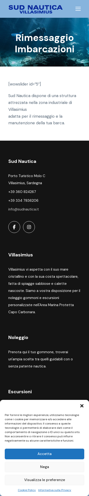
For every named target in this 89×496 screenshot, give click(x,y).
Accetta (44, 453)
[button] (82, 405)
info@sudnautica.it (23, 209)
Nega (44, 467)
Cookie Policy (27, 490)
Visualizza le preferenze (44, 480)
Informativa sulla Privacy (54, 490)
